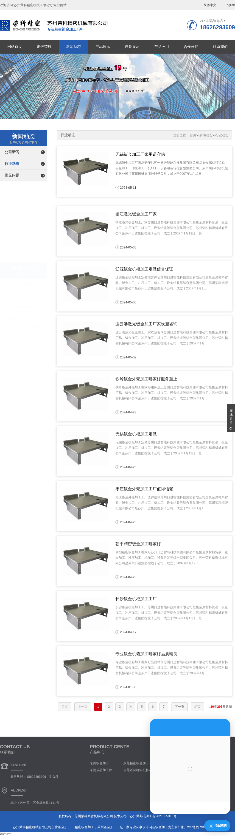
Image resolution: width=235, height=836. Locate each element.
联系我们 (220, 47)
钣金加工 (65, 827)
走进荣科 (44, 47)
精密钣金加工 (84, 827)
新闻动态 (73, 47)
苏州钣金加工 (107, 827)
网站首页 (14, 47)
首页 (193, 135)
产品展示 (102, 47)
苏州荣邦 (136, 816)
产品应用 (161, 47)
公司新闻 (12, 152)
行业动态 (12, 164)
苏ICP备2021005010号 (160, 816)
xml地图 (193, 827)
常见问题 (12, 175)
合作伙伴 (191, 47)
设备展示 (132, 47)
